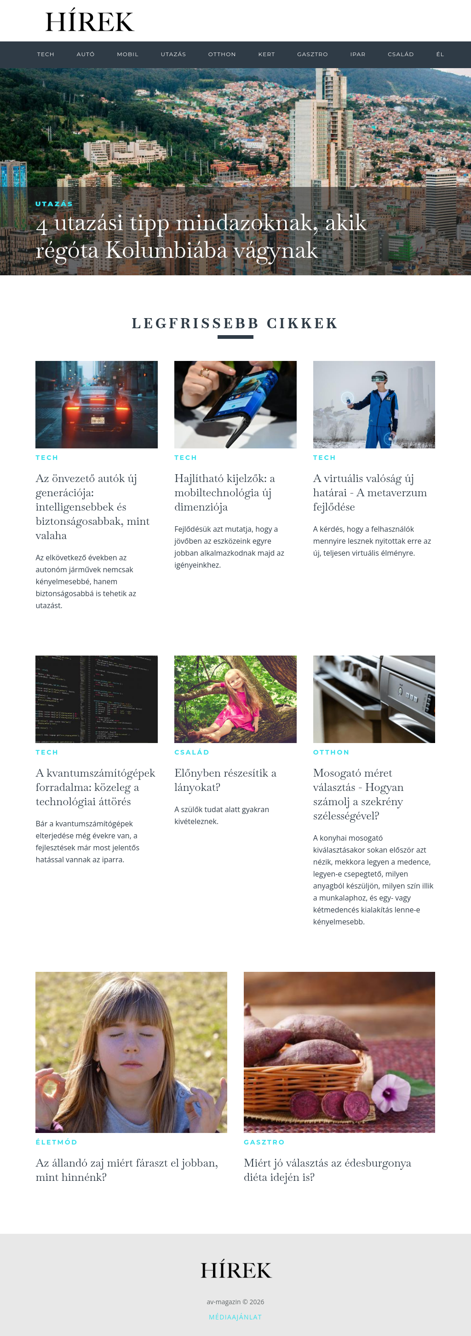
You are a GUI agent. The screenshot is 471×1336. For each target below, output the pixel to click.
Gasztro (264, 1142)
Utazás (54, 203)
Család (192, 752)
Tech (47, 457)
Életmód (56, 1142)
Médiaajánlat (235, 1317)
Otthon (331, 752)
